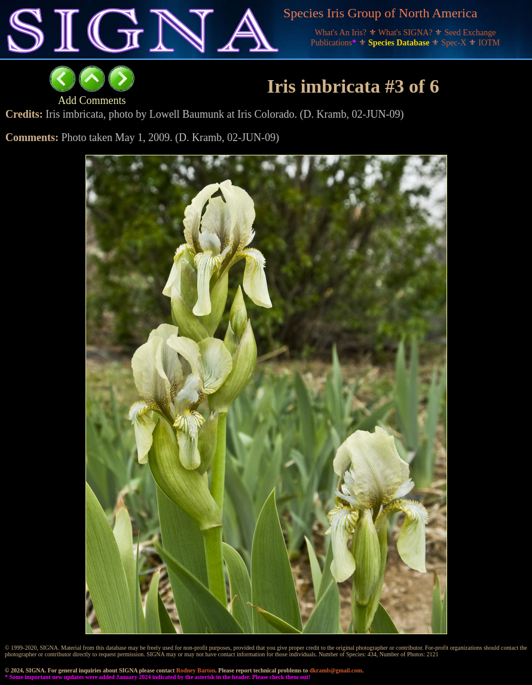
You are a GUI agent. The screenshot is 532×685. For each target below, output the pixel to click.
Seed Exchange (470, 32)
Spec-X (455, 42)
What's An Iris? (342, 32)
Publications (335, 42)
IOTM (489, 42)
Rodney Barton (195, 670)
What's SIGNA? (406, 32)
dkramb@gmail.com (336, 670)
